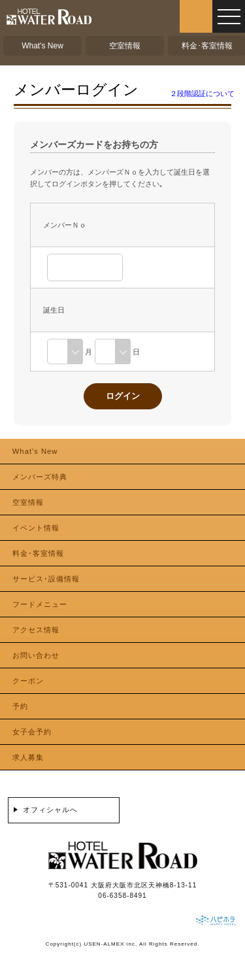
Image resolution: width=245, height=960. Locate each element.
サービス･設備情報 (46, 579)
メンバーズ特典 (39, 477)
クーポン (28, 681)
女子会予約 (32, 732)
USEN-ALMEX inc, (110, 944)
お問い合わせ (35, 655)
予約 (20, 706)
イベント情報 (35, 528)
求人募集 (28, 757)
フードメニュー (39, 604)
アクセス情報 (35, 630)
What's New (42, 45)
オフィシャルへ (50, 810)
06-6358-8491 (122, 895)
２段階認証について (202, 93)
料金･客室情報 (207, 45)
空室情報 (124, 45)
